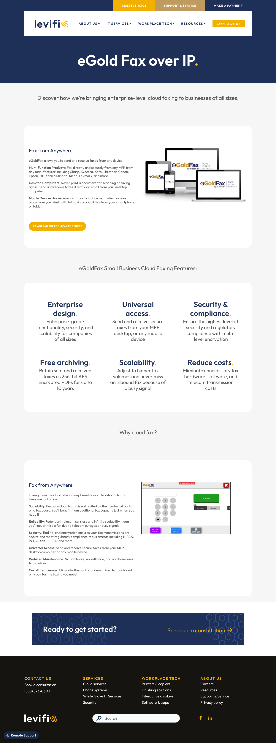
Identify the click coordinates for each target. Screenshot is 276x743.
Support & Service (180, 5)
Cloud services (95, 684)
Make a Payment (228, 5)
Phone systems (95, 690)
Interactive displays (158, 696)
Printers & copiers (156, 684)
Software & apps (155, 702)
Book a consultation (40, 684)
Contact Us (229, 24)
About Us (88, 23)
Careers (207, 684)
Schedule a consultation (196, 630)
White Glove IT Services (102, 696)
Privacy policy (211, 702)
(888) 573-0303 (134, 5)
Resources (192, 23)
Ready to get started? (80, 629)
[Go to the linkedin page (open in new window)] (210, 718)
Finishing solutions (156, 690)
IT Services (118, 23)
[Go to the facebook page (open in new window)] (201, 718)
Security (89, 702)
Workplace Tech (155, 23)
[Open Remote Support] (21, 735)
